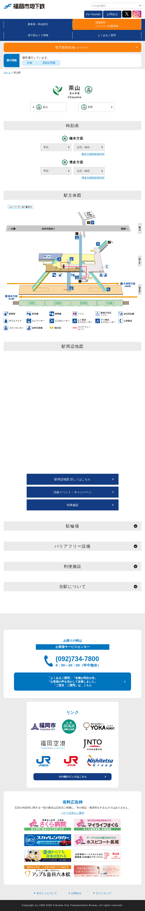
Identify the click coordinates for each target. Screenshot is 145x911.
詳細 (29, 62)
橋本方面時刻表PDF (93, 154)
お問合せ (112, 14)
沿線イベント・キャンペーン (72, 492)
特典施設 (72, 505)
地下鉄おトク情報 (38, 35)
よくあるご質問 (107, 35)
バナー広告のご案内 (72, 812)
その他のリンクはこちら (72, 776)
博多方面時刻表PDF (93, 177)
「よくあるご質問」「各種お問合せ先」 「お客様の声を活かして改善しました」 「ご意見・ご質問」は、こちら (72, 681)
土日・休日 (83, 147)
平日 (46, 147)
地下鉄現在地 (71, 47)
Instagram (136, 14)
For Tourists (93, 14)
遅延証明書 (48, 62)
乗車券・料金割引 (38, 24)
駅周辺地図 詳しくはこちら (72, 479)
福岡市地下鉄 (24, 6)
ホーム (7, 72)
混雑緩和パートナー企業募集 (106, 24)
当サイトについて (45, 893)
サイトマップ (102, 893)
